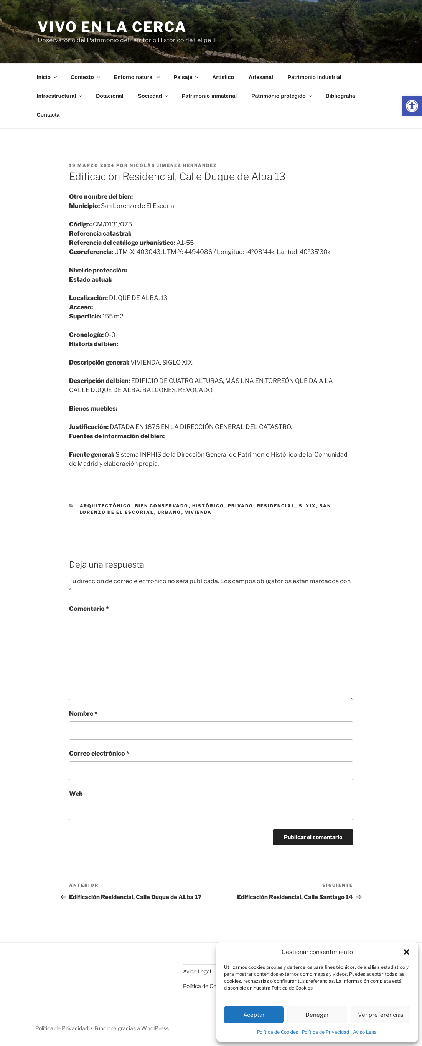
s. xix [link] (307, 505)
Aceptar (254, 1014)
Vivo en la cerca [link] (112, 26)
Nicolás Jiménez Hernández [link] (173, 165)
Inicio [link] (47, 77)
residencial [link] (276, 505)
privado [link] (241, 505)
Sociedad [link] (153, 96)
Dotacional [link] (110, 96)
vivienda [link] (198, 512)
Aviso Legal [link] (365, 1032)
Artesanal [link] (261, 77)
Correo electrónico (99, 753)
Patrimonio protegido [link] (282, 96)
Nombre (83, 713)
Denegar (317, 1014)
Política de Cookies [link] (277, 1032)
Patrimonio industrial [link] (314, 77)
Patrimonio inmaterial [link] (209, 96)
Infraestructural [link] (60, 96)
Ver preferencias (381, 1014)
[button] (406, 952)
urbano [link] (169, 512)
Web (76, 793)
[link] (412, 106)
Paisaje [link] (186, 77)
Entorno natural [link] (137, 77)
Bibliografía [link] (340, 96)
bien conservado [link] (162, 505)
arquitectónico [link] (106, 505)
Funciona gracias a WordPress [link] (131, 1028)
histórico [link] (208, 505)
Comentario (89, 608)
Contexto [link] (86, 77)
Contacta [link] (48, 115)
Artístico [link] (223, 77)
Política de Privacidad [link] (325, 1032)
